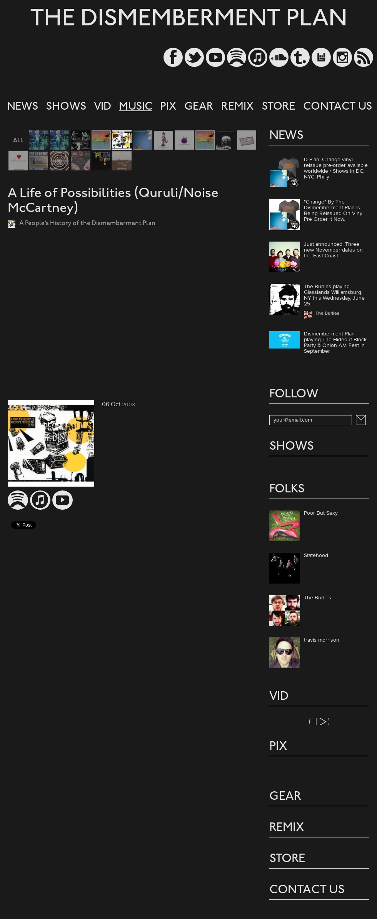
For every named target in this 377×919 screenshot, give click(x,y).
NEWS (22, 107)
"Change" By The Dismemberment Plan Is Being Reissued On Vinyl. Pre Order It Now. (334, 210)
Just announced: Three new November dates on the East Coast (333, 250)
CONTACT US (337, 107)
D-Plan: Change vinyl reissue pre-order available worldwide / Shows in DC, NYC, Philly (336, 168)
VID (102, 107)
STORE (278, 107)
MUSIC (135, 107)
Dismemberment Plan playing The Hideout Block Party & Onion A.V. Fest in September (335, 342)
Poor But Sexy (321, 513)
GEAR (199, 107)
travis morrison (321, 640)
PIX (168, 107)
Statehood (316, 556)
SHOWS (66, 107)
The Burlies (317, 598)
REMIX (237, 107)
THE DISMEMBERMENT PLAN (188, 20)
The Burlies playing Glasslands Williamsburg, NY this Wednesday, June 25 (334, 295)
